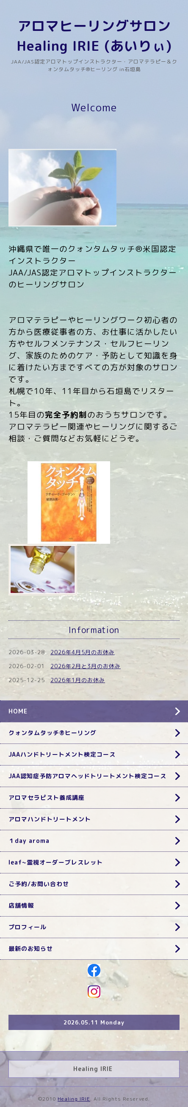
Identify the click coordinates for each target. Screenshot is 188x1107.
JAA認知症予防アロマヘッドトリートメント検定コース (87, 776)
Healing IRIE (74, 1098)
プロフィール (27, 927)
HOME (18, 711)
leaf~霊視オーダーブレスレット (55, 862)
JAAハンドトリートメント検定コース (62, 754)
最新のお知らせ (30, 949)
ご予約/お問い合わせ (38, 884)
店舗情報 (21, 905)
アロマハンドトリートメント (49, 819)
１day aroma (29, 841)
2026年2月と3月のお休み (85, 666)
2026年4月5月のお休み (82, 652)
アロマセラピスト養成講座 (46, 797)
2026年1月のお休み (77, 680)
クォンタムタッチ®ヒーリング (52, 733)
